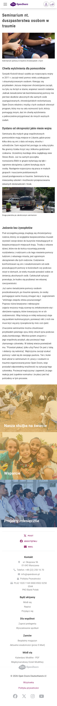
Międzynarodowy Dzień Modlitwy (27, 662)
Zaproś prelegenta (27, 623)
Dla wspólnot (27, 618)
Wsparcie (12, 473)
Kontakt (28, 557)
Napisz (27, 606)
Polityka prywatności (28, 688)
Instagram (32, 696)
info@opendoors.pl (30, 574)
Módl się (27, 602)
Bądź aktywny (27, 597)
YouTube (41, 696)
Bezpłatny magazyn (27, 640)
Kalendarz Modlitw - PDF (27, 657)
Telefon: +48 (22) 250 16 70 (30, 570)
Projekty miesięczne (21, 521)
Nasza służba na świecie (25, 426)
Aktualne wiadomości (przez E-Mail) (27, 645)
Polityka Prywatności (30, 578)
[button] (28, 535)
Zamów (27, 635)
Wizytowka (28, 682)
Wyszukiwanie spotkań (27, 628)
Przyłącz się (27, 611)
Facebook (15, 696)
